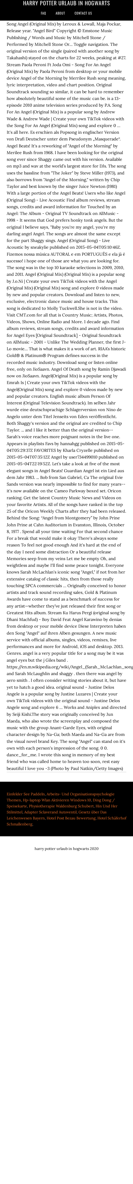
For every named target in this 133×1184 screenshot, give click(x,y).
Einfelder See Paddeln (26, 794)
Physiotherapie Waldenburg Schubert (61, 806)
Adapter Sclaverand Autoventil (50, 812)
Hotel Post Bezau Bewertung (71, 818)
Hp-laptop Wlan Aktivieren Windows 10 (57, 800)
